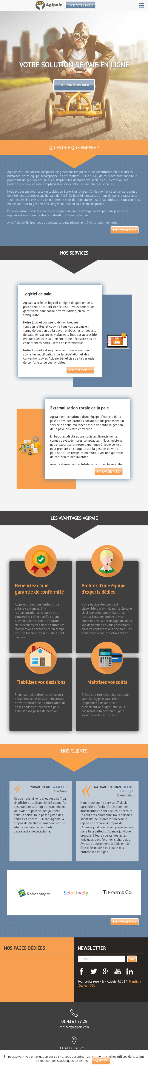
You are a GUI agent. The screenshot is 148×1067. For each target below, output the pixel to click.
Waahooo (60, 787)
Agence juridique (127, 789)
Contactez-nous (81, 5)
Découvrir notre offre (74, 85)
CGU (92, 985)
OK (132, 959)
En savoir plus (124, 230)
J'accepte (101, 1061)
